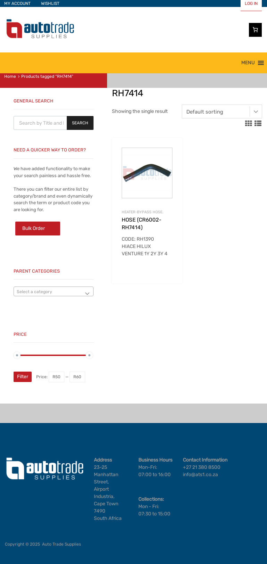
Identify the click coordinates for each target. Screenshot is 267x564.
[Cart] (255, 30)
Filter (22, 377)
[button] (248, 62)
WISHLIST (50, 3)
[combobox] (54, 291)
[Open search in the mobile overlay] (54, 123)
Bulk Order (33, 228)
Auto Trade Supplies (61, 544)
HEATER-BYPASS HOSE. (142, 212)
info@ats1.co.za (200, 475)
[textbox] (53, 292)
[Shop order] (222, 111)
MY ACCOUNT (17, 3)
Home (10, 76)
